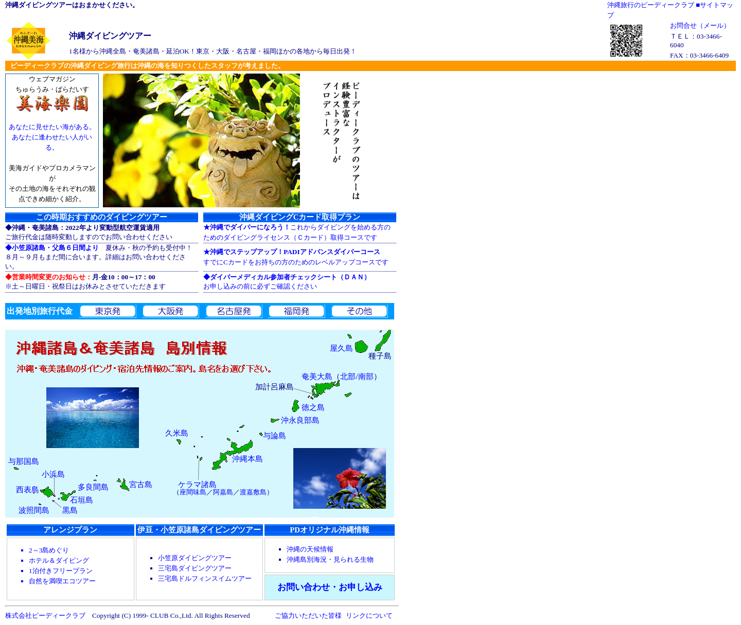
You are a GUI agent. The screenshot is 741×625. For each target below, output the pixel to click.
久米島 (176, 433)
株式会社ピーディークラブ (45, 615)
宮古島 (140, 484)
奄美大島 (317, 376)
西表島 (27, 490)
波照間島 (34, 510)
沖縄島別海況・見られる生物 (330, 559)
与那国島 (23, 461)
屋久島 (341, 348)
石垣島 (81, 500)
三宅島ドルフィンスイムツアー (205, 578)
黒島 (70, 510)
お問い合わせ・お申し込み (329, 587)
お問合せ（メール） (700, 25)
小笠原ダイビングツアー (195, 558)
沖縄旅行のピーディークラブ (650, 5)
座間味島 (193, 492)
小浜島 (53, 474)
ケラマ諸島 (197, 484)
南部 (366, 376)
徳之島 (313, 407)
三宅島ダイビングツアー (195, 568)
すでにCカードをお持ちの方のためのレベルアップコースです (296, 257)
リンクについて (369, 615)
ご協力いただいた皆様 (308, 615)
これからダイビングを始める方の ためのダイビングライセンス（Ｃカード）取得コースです (297, 232)
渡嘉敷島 (253, 492)
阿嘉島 (223, 492)
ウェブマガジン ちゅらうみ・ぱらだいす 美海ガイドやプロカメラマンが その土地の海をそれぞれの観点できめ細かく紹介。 (52, 144)
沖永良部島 (300, 420)
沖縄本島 (247, 459)
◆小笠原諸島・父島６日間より (52, 248)
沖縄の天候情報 (310, 549)
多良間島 (93, 487)
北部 (348, 376)
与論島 (274, 436)
